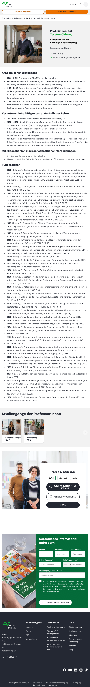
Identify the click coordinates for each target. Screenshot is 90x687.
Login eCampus (75, 631)
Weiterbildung (31, 639)
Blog (71, 650)
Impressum (53, 685)
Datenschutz (71, 589)
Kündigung (77, 683)
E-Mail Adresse (46, 560)
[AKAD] (7, 4)
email (63, 505)
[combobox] (67, 564)
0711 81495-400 (10, 657)
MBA (27, 635)
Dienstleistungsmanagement (67, 57)
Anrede (42, 549)
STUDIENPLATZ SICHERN (23, 12)
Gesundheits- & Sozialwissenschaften (56, 639)
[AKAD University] (9, 625)
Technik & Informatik (56, 627)
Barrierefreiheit (39, 685)
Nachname (76, 549)
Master (29, 631)
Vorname (59, 549)
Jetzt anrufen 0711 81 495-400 (62, 486)
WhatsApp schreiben (63, 496)
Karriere (72, 646)
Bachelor (29, 627)
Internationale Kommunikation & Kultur (54, 646)
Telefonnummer (70, 560)
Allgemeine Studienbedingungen (57, 683)
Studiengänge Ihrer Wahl (50, 571)
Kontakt (74, 4)
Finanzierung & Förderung (75, 640)
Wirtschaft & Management (53, 632)
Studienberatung (76, 627)
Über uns (73, 635)
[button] (85, 432)
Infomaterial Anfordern (66, 12)
